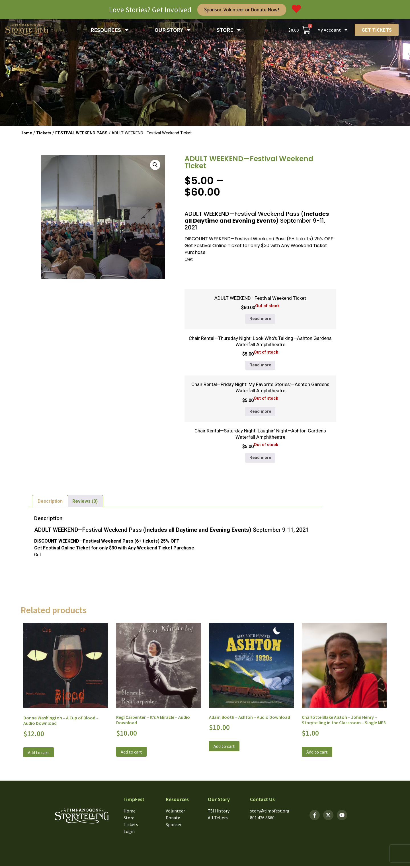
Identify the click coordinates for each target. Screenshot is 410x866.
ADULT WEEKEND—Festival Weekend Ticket (260, 298)
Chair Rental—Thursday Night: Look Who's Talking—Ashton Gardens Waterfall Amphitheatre (260, 341)
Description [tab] (50, 501)
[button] (155, 165)
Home (26, 133)
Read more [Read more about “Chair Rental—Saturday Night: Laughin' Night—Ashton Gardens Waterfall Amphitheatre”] (260, 457)
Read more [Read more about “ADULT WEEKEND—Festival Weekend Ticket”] (260, 318)
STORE (229, 30)
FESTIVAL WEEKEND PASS (81, 133)
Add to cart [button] (38, 752)
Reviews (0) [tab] (85, 501)
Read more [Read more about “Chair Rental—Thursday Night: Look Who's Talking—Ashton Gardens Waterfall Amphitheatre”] (260, 365)
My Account (332, 30)
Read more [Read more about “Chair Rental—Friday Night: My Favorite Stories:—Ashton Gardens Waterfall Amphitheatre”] (260, 411)
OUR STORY (173, 30)
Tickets (43, 133)
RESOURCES (110, 30)
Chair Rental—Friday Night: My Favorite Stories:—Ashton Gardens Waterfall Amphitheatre (260, 387)
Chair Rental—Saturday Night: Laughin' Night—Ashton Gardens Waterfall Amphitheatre (260, 434)
